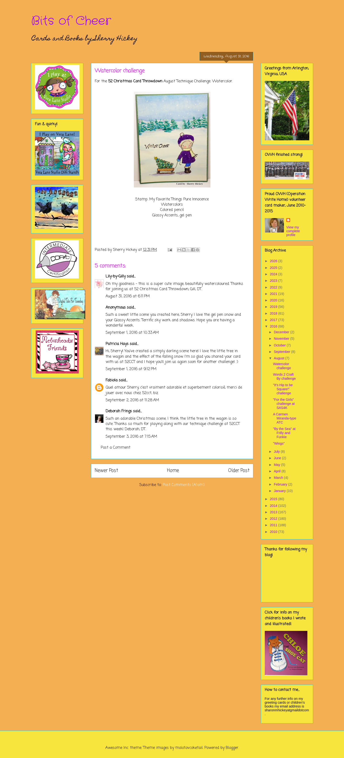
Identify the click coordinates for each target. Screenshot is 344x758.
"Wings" (279, 443)
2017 (274, 320)
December (282, 332)
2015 (274, 499)
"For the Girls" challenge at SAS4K (284, 404)
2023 (274, 281)
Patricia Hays (117, 344)
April (278, 471)
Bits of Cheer (71, 21)
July (277, 451)
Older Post (238, 470)
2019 (274, 307)
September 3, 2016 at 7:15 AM (131, 437)
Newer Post (106, 470)
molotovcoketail (189, 748)
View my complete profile (293, 231)
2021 (274, 294)
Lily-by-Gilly (116, 276)
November (282, 338)
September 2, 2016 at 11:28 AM (132, 400)
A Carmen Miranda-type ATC (284, 418)
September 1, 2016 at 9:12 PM (131, 369)
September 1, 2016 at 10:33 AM (132, 333)
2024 (274, 274)
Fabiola (112, 380)
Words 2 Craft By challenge (284, 376)
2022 (274, 287)
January (280, 491)
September (282, 352)
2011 (274, 525)
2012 (274, 518)
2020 (274, 300)
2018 (274, 313)
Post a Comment (115, 448)
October (280, 345)
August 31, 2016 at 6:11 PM (128, 296)
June (278, 458)
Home (173, 470)
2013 (274, 512)
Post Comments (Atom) (184, 485)
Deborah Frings (119, 411)
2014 (274, 506)
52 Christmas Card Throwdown (135, 81)
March (279, 478)
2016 (274, 326)
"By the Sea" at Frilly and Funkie (284, 433)
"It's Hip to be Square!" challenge (283, 389)
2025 (274, 268)
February (281, 484)
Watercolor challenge (282, 366)
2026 (274, 261)
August (279, 358)
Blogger (232, 748)
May (277, 465)
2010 (274, 532)
